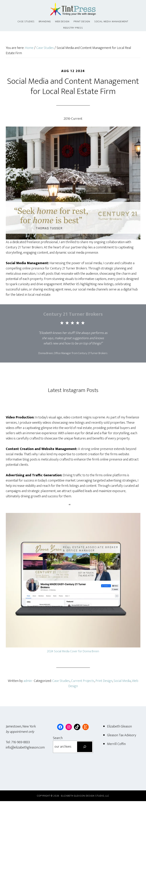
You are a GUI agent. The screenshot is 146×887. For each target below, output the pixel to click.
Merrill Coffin (116, 744)
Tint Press (73, 9)
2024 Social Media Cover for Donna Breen (73, 651)
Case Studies (61, 681)
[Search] (84, 747)
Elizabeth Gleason (119, 726)
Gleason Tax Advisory (121, 735)
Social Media (122, 681)
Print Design (104, 681)
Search (58, 738)
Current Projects (82, 681)
